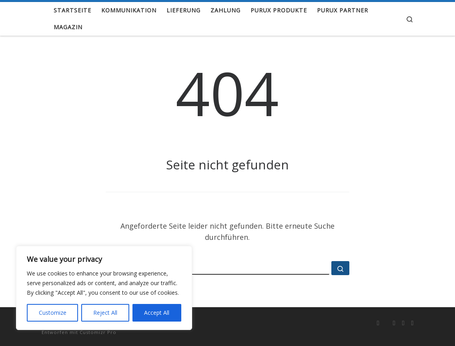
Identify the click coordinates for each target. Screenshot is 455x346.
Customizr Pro (98, 332)
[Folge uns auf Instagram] (394, 323)
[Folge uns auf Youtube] (403, 323)
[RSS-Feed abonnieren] (378, 323)
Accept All (156, 312)
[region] (104, 288)
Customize (52, 312)
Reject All (105, 312)
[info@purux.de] (412, 323)
